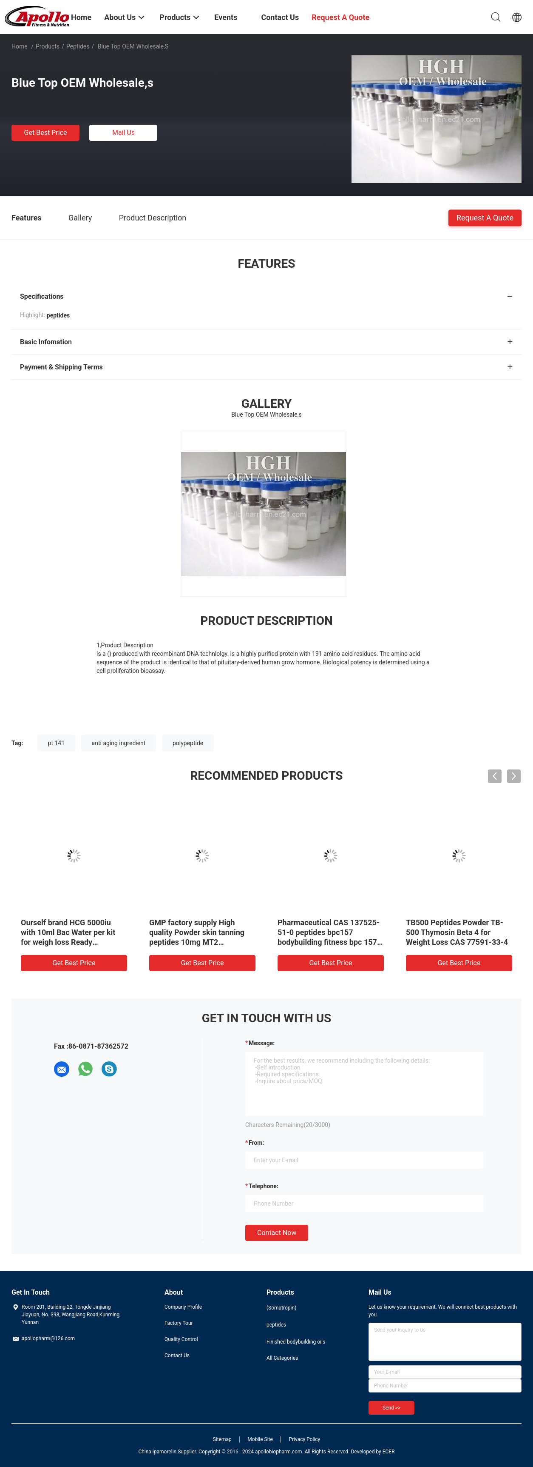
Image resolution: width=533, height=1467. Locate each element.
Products (48, 46)
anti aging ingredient (119, 743)
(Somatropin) (281, 1308)
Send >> (391, 1408)
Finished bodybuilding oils (295, 1342)
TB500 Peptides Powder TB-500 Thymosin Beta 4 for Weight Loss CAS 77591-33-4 (457, 932)
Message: (262, 1043)
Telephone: (263, 1186)
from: (256, 1142)
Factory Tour (178, 1323)
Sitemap (222, 1439)
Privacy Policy (304, 1439)
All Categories (282, 1358)
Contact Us (177, 1355)
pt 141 (56, 743)
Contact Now (276, 1233)
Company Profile (183, 1307)
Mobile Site (260, 1439)
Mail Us (123, 133)
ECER (389, 1452)
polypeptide (188, 743)
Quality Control (181, 1339)
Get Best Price (45, 133)
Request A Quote (484, 217)
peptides (78, 46)
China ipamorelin (157, 1452)
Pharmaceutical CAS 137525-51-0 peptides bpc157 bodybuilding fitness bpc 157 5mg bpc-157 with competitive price (330, 942)
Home (19, 46)
